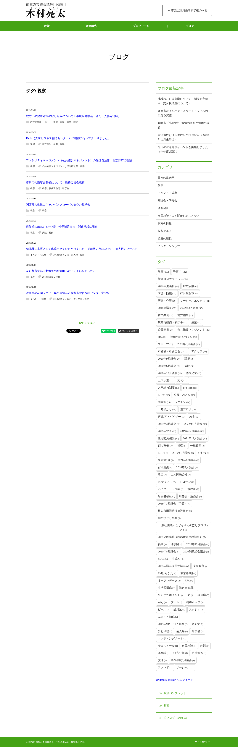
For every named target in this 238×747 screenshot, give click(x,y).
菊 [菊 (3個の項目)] (190, 595)
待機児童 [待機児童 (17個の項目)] (193, 373)
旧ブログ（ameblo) (175, 717)
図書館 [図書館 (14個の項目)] (164, 402)
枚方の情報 (35, 122)
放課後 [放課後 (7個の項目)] (193, 489)
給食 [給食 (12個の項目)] (194, 416)
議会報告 (91, 26)
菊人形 (74, 255)
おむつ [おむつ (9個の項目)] (203, 452)
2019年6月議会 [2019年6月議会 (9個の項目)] (183, 452)
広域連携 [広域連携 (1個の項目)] (199, 652)
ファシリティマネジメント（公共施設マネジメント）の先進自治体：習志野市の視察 (79, 160)
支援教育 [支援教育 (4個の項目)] (200, 566)
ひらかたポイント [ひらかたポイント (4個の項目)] (170, 595)
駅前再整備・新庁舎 (59, 188)
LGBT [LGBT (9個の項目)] (163, 452)
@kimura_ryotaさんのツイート (174, 679)
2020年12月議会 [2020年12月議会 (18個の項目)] (170, 373)
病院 (44, 233)
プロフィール (141, 26)
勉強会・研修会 (167, 200)
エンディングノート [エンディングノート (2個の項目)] (172, 638)
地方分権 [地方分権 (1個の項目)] (180, 652)
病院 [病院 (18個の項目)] (189, 365)
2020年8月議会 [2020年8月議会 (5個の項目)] (168, 551)
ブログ (190, 26)
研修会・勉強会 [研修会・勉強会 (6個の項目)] (190, 496)
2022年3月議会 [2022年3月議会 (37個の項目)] (191, 307)
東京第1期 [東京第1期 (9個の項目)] (166, 460)
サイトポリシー (202, 741)
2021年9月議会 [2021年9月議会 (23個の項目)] (188, 344)
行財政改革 (72, 166)
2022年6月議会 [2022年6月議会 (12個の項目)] (195, 423)
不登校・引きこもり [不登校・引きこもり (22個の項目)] (172, 351)
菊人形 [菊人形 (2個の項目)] (182, 631)
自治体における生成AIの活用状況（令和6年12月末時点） (183, 137)
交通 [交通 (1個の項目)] (162, 660)
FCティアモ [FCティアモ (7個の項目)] (167, 481)
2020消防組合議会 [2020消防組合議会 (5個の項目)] (196, 551)
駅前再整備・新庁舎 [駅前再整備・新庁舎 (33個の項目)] (172, 322)
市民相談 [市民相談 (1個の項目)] (189, 645)
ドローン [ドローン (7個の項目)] (187, 481)
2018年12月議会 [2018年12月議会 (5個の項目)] (197, 544)
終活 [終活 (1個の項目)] (204, 645)
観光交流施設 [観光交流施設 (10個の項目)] (168, 438)
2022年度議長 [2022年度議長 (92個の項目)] (168, 286)
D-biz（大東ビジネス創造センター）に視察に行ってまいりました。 (68, 138)
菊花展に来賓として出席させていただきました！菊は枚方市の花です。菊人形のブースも (82, 248)
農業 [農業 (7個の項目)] (162, 474)
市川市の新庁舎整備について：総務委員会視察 (55, 182)
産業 (55, 144)
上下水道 (53, 122)
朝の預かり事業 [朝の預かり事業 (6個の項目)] (169, 518)
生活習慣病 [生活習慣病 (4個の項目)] (166, 587)
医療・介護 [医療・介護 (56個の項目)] (167, 300)
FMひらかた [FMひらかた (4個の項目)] (167, 573)
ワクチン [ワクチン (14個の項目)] (182, 402)
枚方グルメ (165, 230)
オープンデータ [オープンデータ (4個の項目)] (169, 580)
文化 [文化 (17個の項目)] (182, 380)
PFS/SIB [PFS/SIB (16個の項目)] (190, 387)
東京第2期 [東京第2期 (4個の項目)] (188, 573)
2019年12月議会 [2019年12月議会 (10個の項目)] (192, 431)
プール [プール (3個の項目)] (176, 602)
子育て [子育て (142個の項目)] (180, 271)
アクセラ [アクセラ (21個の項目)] (199, 351)
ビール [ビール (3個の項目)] (163, 609)
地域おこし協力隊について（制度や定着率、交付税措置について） (183, 101)
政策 (47, 26)
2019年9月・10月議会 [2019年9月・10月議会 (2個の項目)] (173, 623)
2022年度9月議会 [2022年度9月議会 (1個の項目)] (183, 660)
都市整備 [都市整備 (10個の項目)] (165, 445)
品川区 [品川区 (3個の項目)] (179, 609)
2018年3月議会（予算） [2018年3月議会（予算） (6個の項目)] (174, 503)
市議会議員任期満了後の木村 (189, 10)
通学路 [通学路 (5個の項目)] (176, 544)
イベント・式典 (38, 255)
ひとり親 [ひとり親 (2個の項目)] (165, 631)
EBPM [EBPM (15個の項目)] (164, 394)
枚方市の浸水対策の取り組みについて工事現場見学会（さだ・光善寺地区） (73, 116)
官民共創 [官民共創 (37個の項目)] (165, 315)
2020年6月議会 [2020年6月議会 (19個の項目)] (169, 365)
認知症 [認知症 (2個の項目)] (197, 623)
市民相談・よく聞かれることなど (179, 215)
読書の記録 (165, 238)
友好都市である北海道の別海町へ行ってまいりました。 (61, 270)
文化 (80, 299)
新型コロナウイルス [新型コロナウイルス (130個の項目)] (173, 278)
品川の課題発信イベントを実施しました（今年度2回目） (183, 149)
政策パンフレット (175, 693)
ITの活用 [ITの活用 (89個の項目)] (190, 286)
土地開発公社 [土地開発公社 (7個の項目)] (181, 474)
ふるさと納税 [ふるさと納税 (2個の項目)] (168, 616)
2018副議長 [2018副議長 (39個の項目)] (167, 307)
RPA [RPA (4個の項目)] (189, 580)
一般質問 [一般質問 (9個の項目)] (197, 445)
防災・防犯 (72, 122)
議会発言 (163, 208)
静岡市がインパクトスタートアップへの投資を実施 (183, 113)
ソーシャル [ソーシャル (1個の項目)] (184, 667)
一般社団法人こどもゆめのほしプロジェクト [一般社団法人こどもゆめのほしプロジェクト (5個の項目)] (184, 527)
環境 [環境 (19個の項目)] (189, 358)
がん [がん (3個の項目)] (162, 602)
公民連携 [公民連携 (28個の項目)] (165, 329)
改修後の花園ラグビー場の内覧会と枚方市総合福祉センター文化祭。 (69, 293)
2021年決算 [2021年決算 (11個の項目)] (167, 431)
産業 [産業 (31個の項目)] (196, 322)
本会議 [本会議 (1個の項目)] (163, 652)
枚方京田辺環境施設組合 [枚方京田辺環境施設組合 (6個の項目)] (175, 510)
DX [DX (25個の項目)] (162, 336)
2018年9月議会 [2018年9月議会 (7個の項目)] (187, 467)
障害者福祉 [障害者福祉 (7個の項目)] (166, 496)
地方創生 (46, 144)
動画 (166, 705)
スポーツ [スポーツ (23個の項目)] (165, 344)
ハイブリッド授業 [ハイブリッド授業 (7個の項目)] (170, 489)
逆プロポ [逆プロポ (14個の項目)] (188, 409)
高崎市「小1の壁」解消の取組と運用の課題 (183, 125)
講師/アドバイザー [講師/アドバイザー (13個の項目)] (171, 416)
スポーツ (71, 299)
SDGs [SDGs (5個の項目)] (163, 558)
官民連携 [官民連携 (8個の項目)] (165, 467)
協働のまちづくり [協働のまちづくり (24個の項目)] (183, 336)
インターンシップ (169, 246)
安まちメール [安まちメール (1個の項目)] (168, 645)
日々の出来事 (166, 177)
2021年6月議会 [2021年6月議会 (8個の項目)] (188, 460)
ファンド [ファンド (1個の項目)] (165, 667)
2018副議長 (59, 255)
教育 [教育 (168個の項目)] (163, 271)
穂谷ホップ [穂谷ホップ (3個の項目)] (194, 602)
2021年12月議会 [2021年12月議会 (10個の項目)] (195, 438)
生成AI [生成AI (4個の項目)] (178, 558)
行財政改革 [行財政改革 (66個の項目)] (189, 293)
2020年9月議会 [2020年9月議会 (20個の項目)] (169, 358)
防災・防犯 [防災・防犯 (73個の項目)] (167, 293)
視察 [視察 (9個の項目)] (181, 445)
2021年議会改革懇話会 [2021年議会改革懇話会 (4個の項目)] (173, 566)
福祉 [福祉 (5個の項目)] (162, 544)
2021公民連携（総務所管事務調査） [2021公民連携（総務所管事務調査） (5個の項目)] (182, 537)
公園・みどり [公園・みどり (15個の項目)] (184, 394)
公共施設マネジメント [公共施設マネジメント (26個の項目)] (193, 329)
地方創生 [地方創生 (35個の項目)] (185, 315)
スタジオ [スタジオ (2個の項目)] (196, 609)
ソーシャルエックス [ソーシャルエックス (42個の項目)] (195, 300)
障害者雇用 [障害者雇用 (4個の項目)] (187, 587)
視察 (62, 122)
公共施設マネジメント (53, 166)
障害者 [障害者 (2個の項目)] (197, 631)
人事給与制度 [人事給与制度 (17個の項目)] (168, 387)
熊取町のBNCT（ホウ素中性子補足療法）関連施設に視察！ (63, 226)
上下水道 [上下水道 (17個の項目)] (165, 380)
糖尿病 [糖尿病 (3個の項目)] (203, 595)
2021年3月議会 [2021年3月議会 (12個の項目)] (169, 423)
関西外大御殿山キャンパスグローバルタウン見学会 (58, 204)
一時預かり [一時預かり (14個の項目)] (167, 409)
